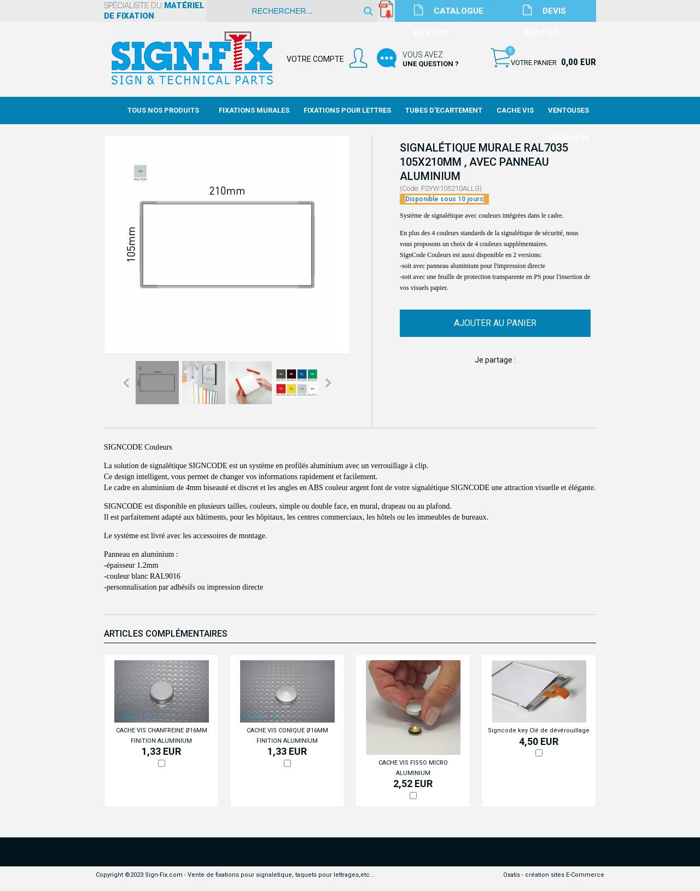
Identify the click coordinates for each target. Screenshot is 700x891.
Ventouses (568, 110)
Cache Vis (515, 110)
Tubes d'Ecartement (443, 110)
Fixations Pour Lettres (347, 110)
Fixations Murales (254, 110)
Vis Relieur (569, 137)
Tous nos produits (163, 110)
